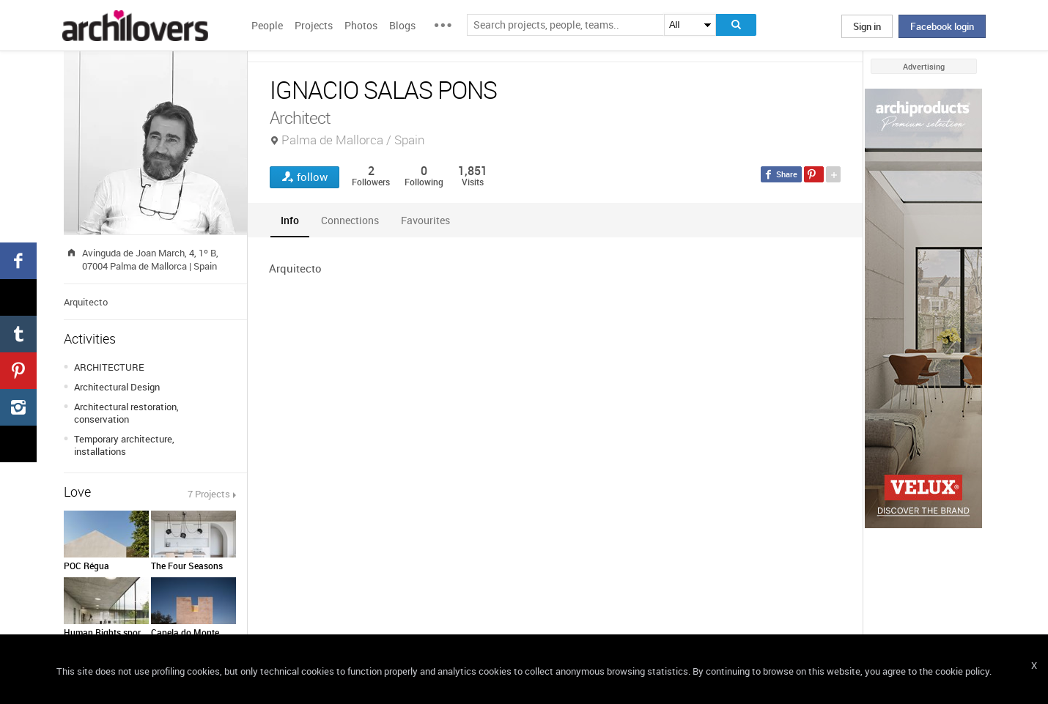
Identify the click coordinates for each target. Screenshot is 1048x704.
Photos (360, 25)
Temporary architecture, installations (124, 445)
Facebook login (942, 26)
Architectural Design (117, 386)
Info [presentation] (290, 220)
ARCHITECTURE (109, 367)
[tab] (290, 220)
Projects (314, 25)
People (267, 25)
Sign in (867, 26)
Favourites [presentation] (425, 220)
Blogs (402, 25)
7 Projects (209, 494)
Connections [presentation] (350, 220)
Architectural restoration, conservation (126, 413)
